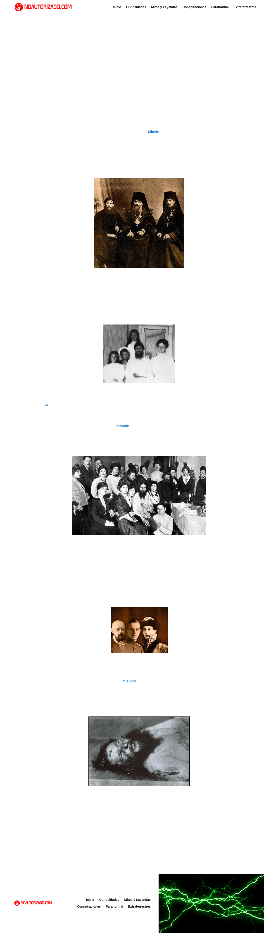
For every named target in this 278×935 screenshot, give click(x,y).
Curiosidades (136, 7)
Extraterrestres (245, 7)
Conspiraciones (194, 7)
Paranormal (220, 7)
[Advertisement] (139, 50)
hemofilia (122, 426)
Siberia (153, 132)
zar (47, 404)
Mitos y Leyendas (164, 7)
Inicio (117, 7)
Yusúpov (129, 681)
